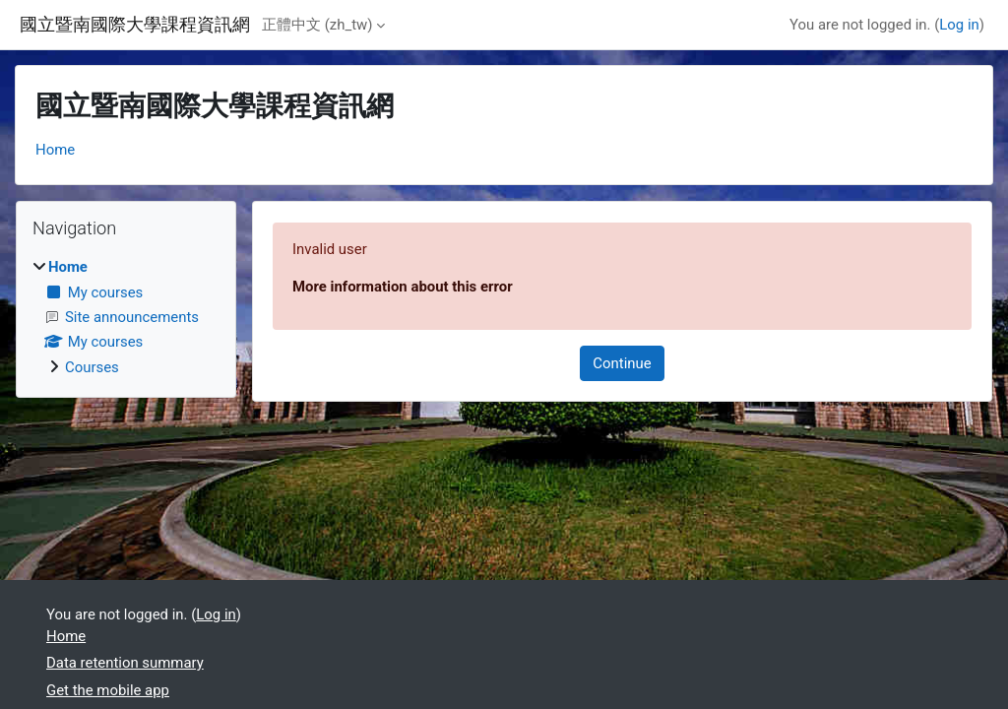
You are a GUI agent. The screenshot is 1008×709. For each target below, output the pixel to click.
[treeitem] (126, 317)
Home (55, 150)
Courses (92, 367)
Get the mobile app (107, 690)
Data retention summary (125, 663)
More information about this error (402, 286)
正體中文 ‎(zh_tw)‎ (317, 24)
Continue (622, 363)
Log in (958, 24)
